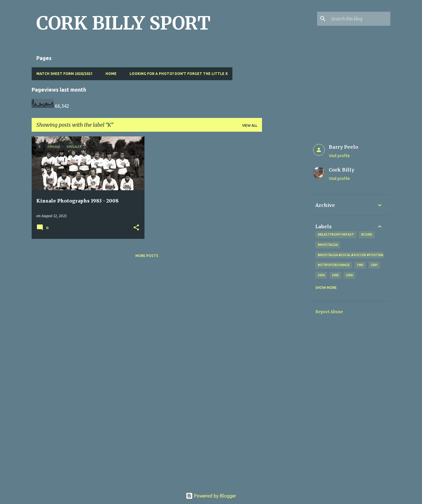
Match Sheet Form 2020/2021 (64, 74)
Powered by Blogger (211, 495)
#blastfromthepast (336, 234)
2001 (374, 265)
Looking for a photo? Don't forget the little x (179, 74)
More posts (146, 256)
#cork (366, 234)
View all (249, 125)
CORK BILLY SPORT (123, 23)
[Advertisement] (285, 224)
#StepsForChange (334, 265)
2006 (349, 275)
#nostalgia (328, 244)
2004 (321, 275)
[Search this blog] (359, 19)
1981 (360, 265)
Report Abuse (329, 311)
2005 (335, 275)
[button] (136, 228)
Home (111, 74)
